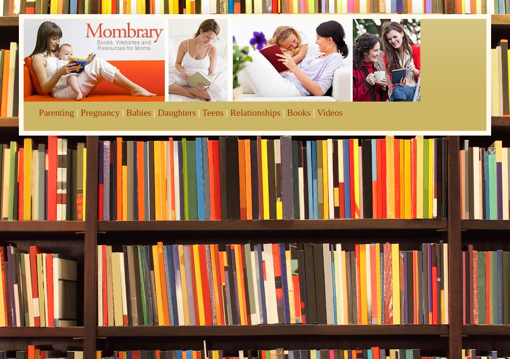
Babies (138, 113)
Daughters (177, 113)
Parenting (56, 113)
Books (299, 113)
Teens (212, 113)
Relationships (255, 113)
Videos (329, 113)
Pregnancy (100, 113)
